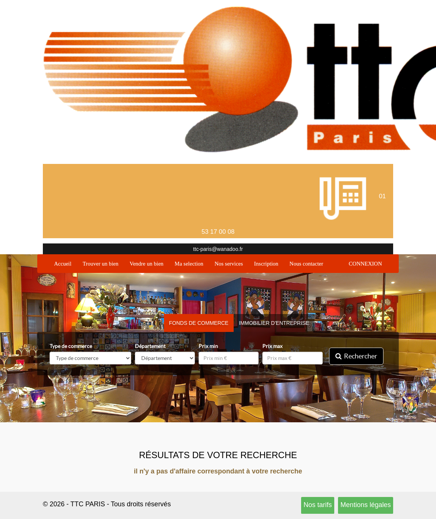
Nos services (229, 264)
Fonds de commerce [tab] (198, 323)
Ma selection (189, 264)
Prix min (208, 346)
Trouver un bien (101, 264)
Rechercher (356, 356)
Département (150, 346)
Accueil (65, 263)
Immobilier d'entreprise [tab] (274, 323)
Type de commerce (71, 346)
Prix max (272, 346)
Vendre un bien (147, 264)
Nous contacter (306, 264)
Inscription (266, 264)
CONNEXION (365, 264)
